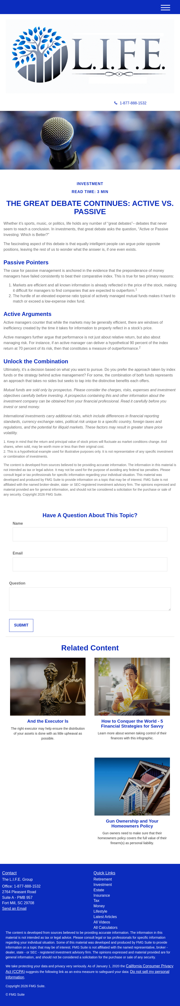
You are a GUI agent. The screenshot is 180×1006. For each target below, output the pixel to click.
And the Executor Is (47, 721)
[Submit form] (21, 625)
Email (18, 553)
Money (99, 906)
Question (17, 583)
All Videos (102, 922)
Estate (99, 890)
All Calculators (105, 928)
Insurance (102, 895)
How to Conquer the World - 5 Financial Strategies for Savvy (132, 724)
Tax (96, 901)
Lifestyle (100, 911)
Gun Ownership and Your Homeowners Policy (132, 823)
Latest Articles (105, 917)
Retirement (103, 879)
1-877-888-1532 (130, 103)
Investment (103, 885)
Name (18, 523)
